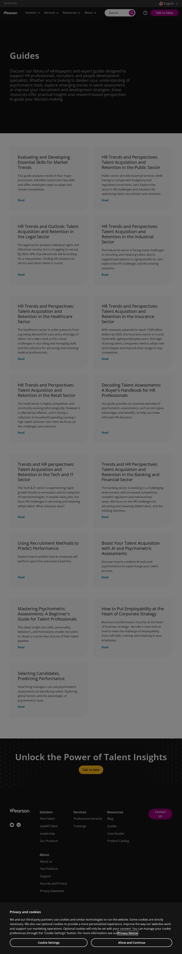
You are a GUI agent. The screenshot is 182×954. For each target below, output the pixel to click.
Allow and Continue (131, 943)
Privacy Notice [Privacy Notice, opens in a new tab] (128, 933)
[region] (91, 928)
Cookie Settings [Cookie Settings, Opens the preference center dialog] (49, 943)
